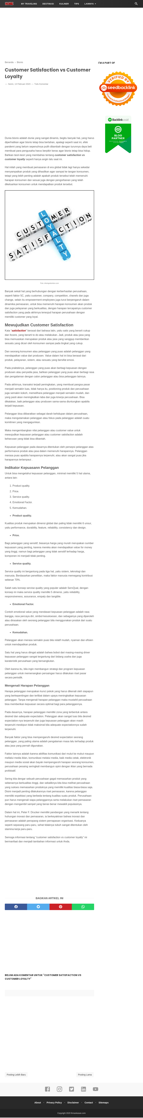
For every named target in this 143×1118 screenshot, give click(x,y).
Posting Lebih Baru (16, 1075)
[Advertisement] (71, 33)
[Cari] (136, 4)
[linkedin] (83, 1091)
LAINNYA (89, 4)
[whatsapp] (83, 907)
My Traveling (29, 4)
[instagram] (59, 1091)
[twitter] (38, 907)
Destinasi (48, 4)
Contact (89, 1103)
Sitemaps (104, 1103)
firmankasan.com (78, 1114)
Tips (76, 4)
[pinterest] (61, 907)
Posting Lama (85, 1075)
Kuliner (64, 4)
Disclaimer (73, 1103)
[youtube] (95, 1091)
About (37, 1103)
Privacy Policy (53, 1103)
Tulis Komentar (41, 84)
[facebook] (16, 907)
